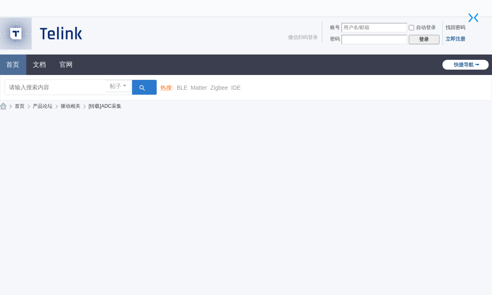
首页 (20, 106)
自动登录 (422, 27)
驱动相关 (70, 106)
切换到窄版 (473, 17)
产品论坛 (42, 106)
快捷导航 (464, 65)
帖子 (115, 86)
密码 (335, 39)
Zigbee (219, 87)
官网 (66, 64)
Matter (199, 87)
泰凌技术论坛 (3, 106)
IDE (236, 87)
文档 (39, 64)
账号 (335, 27)
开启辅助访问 (469, 5)
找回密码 (455, 27)
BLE (182, 87)
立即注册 (455, 39)
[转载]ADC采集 (105, 106)
